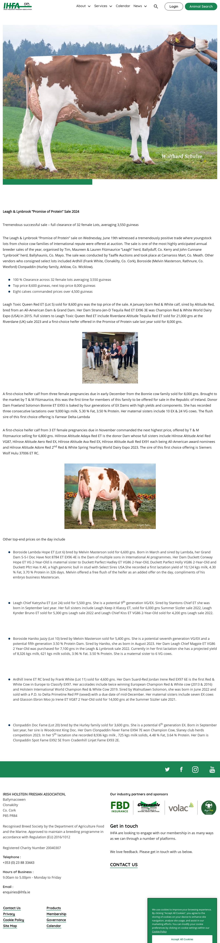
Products (54, 908)
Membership (56, 914)
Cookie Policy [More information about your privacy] (159, 938)
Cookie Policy (13, 920)
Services (100, 6)
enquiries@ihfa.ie (16, 892)
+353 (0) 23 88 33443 (18, 862)
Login (174, 6)
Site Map (10, 926)
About (81, 6)
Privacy (9, 914)
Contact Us (12, 908)
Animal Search (201, 6)
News (137, 6)
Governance (56, 920)
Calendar (123, 6)
